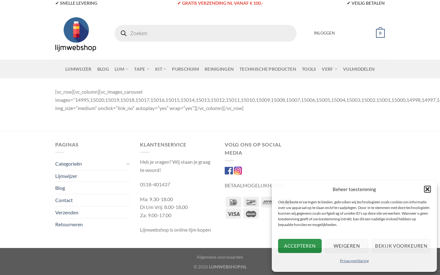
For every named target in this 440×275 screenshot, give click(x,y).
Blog (103, 69)
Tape (141, 69)
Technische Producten (267, 69)
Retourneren (69, 224)
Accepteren (300, 246)
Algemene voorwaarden (220, 257)
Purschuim (185, 69)
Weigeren (347, 246)
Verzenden (66, 212)
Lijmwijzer (78, 69)
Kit (160, 69)
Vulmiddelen (359, 69)
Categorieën (68, 164)
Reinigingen (219, 69)
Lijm (122, 69)
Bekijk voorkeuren (401, 246)
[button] (427, 189)
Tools (309, 69)
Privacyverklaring (354, 260)
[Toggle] (128, 164)
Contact (64, 200)
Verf (329, 69)
